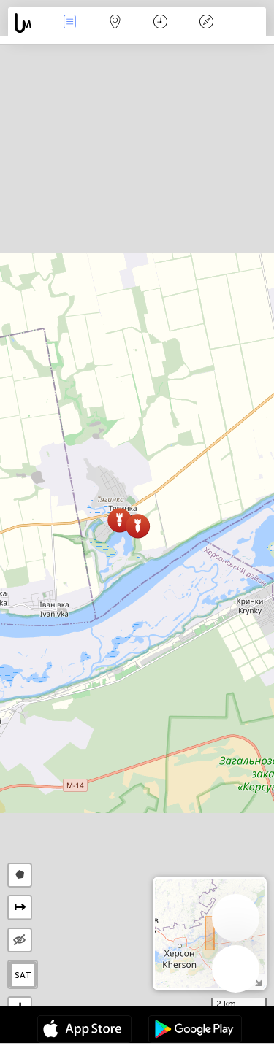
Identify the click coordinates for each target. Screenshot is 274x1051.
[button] (119, 520)
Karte (115, 23)
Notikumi (69, 23)
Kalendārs (160, 23)
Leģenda (206, 23)
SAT (23, 975)
